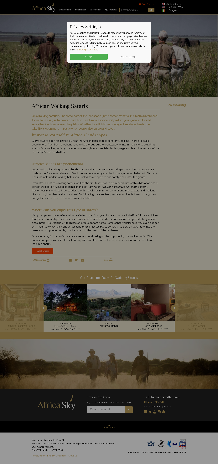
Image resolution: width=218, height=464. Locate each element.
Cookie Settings (128, 56)
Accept (89, 56)
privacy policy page (87, 49)
